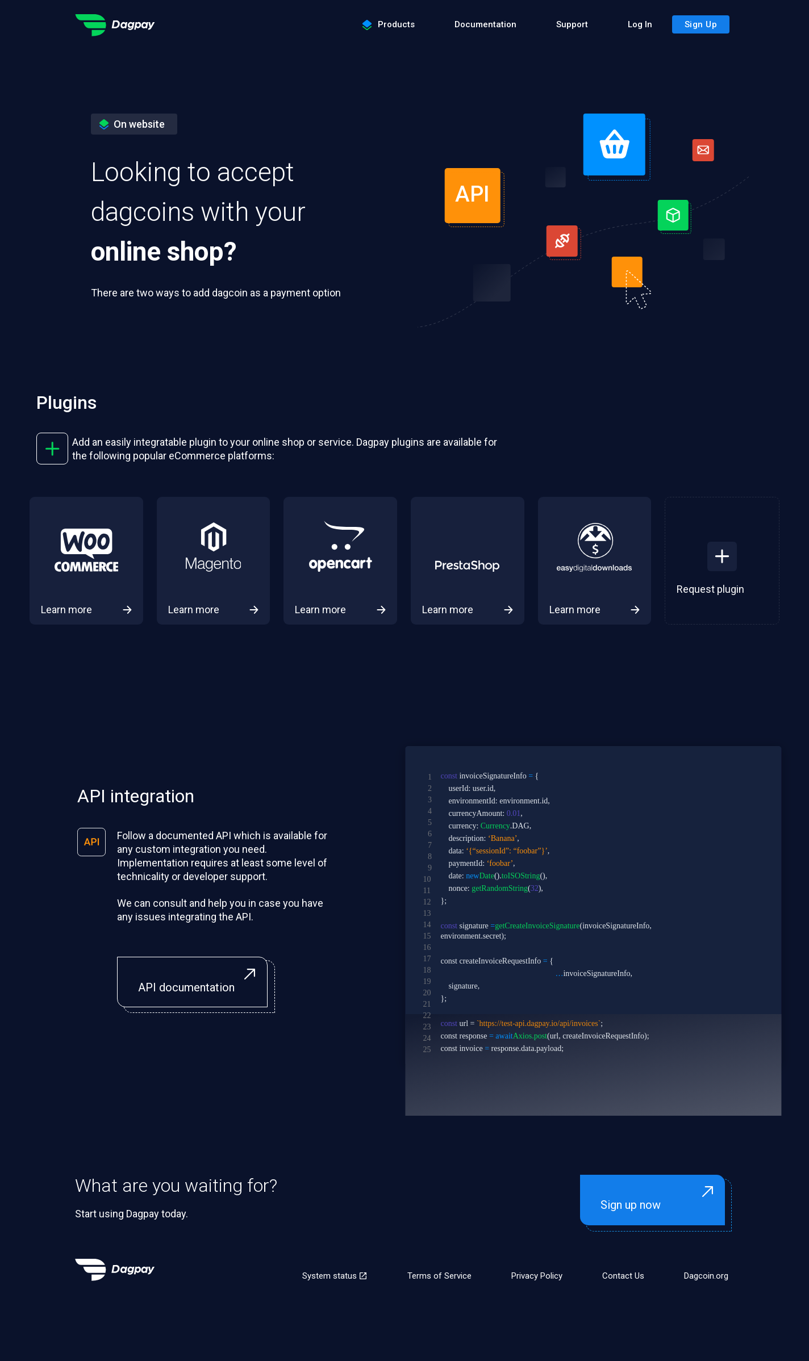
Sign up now (660, 1199)
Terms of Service (439, 1276)
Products (388, 25)
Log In (640, 24)
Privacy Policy (536, 1276)
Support (572, 24)
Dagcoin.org (706, 1276)
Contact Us (623, 1276)
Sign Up (701, 24)
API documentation (199, 981)
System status (335, 1276)
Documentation (485, 24)
